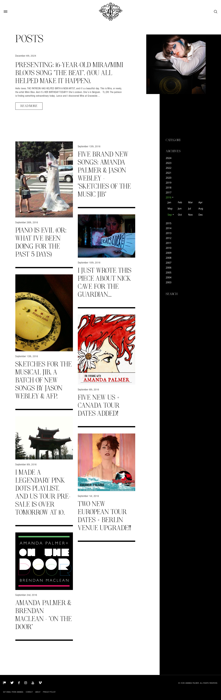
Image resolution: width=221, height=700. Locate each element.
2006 (168, 267)
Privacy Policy (49, 692)
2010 (168, 248)
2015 (168, 223)
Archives (173, 151)
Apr (200, 202)
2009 (168, 253)
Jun (180, 208)
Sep (171, 214)
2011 (168, 243)
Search (172, 294)
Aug (200, 208)
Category (173, 140)
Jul (189, 208)
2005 (168, 272)
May (170, 208)
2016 (169, 197)
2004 (168, 277)
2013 (168, 233)
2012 (168, 238)
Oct (180, 214)
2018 (168, 187)
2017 (168, 192)
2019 (168, 182)
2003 (168, 282)
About (38, 692)
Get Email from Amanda (13, 692)
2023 (168, 163)
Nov (190, 214)
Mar (190, 202)
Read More (28, 106)
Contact (29, 692)
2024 (168, 158)
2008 (168, 257)
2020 (168, 177)
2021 (168, 172)
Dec (200, 214)
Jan (169, 202)
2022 (168, 168)
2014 (168, 228)
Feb (180, 202)
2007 (168, 262)
